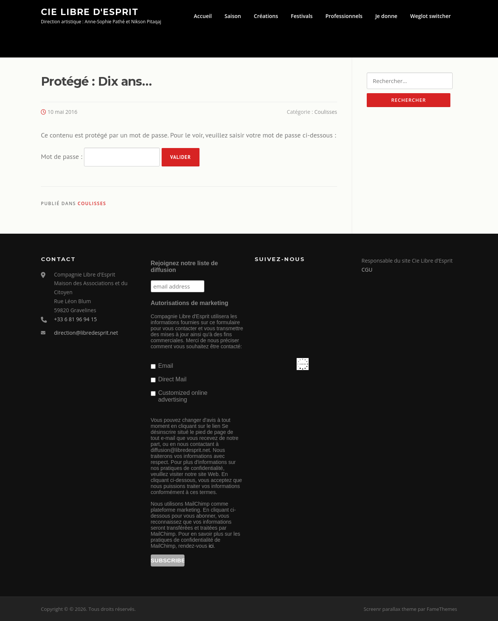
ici (210, 546)
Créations (266, 16)
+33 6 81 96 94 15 (75, 319)
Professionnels (344, 16)
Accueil (203, 16)
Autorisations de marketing (189, 303)
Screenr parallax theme (390, 609)
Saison (233, 16)
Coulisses (325, 111)
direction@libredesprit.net (86, 332)
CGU (367, 269)
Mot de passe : (100, 157)
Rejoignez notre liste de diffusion (184, 266)
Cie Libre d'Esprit (89, 11)
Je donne (386, 16)
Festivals (302, 16)
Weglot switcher (430, 16)
